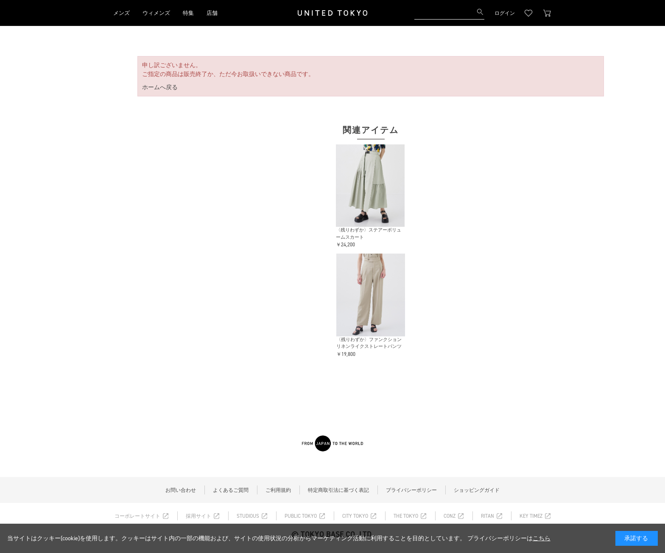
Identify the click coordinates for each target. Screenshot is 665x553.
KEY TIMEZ (531, 516)
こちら (541, 538)
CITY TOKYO (355, 516)
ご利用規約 (278, 490)
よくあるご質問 (231, 490)
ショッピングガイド (477, 490)
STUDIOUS (248, 516)
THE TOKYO (406, 516)
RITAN (487, 516)
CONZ (449, 516)
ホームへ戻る (160, 87)
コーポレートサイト (137, 516)
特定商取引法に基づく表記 (338, 490)
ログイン (505, 13)
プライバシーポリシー (411, 490)
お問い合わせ (180, 490)
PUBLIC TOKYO (301, 516)
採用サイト (198, 516)
